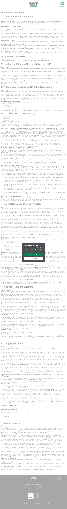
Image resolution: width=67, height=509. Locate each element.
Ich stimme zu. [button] (33, 254)
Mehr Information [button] (34, 250)
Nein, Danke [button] (33, 258)
